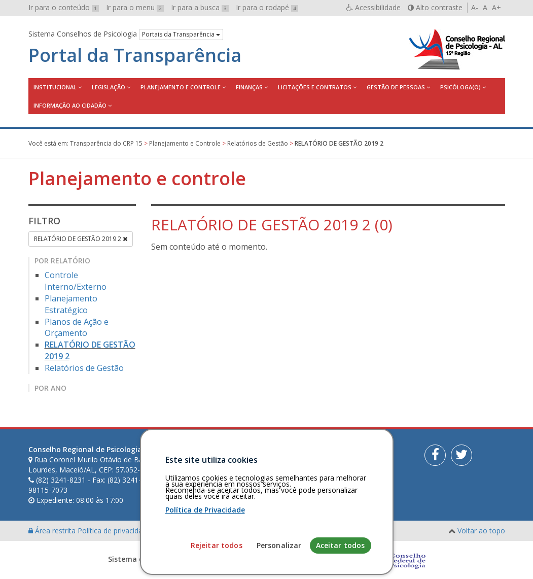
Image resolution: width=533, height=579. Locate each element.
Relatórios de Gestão (84, 367)
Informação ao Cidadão (69, 105)
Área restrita (53, 530)
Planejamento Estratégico (71, 304)
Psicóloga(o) (460, 87)
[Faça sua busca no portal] (298, 453)
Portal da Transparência (134, 55)
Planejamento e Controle (180, 87)
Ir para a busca (200, 7)
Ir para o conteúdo (63, 7)
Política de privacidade (115, 530)
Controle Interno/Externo (75, 280)
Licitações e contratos (314, 87)
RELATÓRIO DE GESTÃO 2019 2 (80, 238)
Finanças (249, 87)
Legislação (108, 87)
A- (474, 7)
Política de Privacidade (205, 563)
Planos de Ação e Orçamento (77, 327)
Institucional (55, 87)
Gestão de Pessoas (396, 87)
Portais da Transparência (181, 34)
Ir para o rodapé (267, 7)
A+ (496, 7)
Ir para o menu (135, 7)
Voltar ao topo (481, 530)
